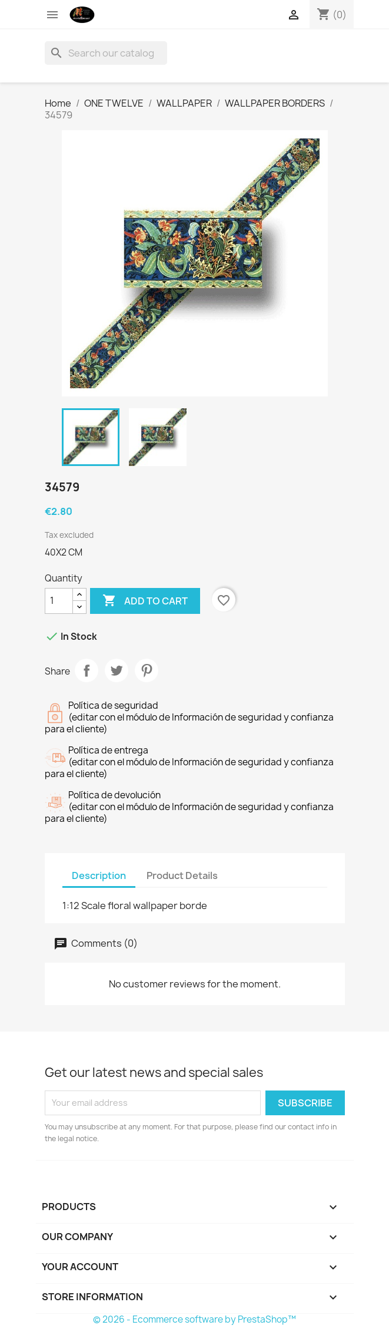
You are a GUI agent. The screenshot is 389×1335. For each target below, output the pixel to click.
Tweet (116, 670)
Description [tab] (99, 875)
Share (86, 670)
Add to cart (145, 601)
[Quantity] (59, 601)
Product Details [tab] (182, 875)
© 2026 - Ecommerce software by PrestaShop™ (194, 1319)
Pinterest (146, 670)
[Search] (106, 53)
